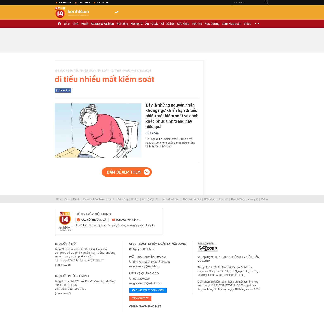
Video (247, 24)
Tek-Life (223, 199)
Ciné (75, 24)
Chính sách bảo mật (145, 306)
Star (67, 24)
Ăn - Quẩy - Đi (154, 24)
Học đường (212, 24)
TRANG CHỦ (59, 24)
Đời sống (122, 24)
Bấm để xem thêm (124, 172)
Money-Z (137, 24)
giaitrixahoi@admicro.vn (147, 283)
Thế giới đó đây (192, 199)
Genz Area (84, 2)
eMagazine (65, 2)
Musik (84, 24)
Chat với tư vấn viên (148, 290)
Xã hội (170, 24)
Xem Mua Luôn (231, 24)
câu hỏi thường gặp (94, 219)
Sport (111, 199)
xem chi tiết (140, 298)
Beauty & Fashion (102, 24)
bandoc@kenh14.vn (128, 219)
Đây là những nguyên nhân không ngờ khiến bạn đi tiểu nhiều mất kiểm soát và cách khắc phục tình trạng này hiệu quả (172, 116)
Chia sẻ (65, 90)
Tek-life (197, 24)
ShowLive (102, 2)
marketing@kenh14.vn (146, 266)
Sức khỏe (183, 24)
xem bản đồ (64, 265)
